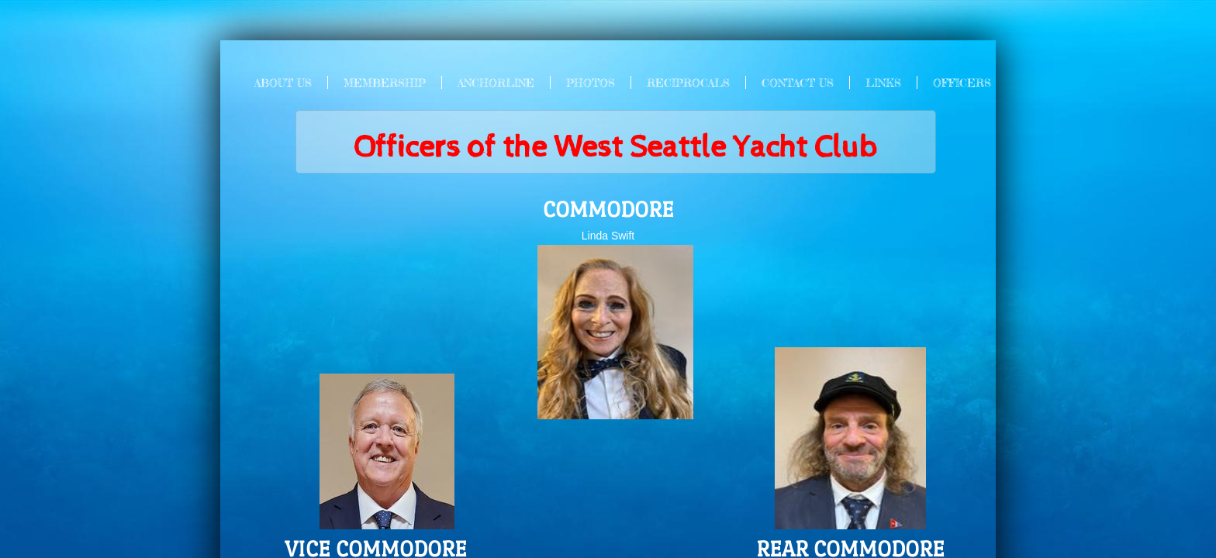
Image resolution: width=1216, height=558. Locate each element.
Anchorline (496, 82)
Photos (590, 82)
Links (883, 82)
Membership (385, 82)
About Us (283, 82)
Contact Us (798, 82)
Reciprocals (688, 82)
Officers (962, 82)
